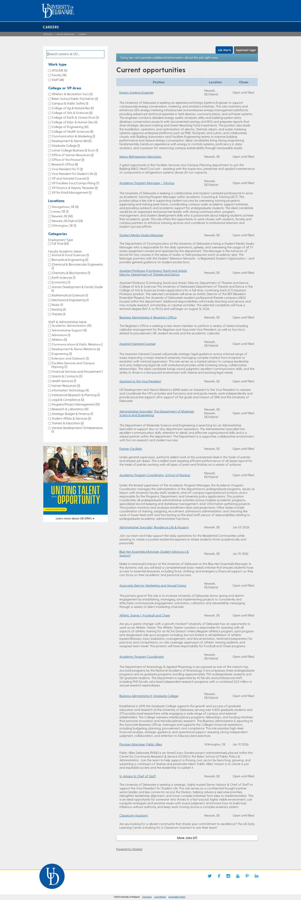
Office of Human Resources (73, 155)
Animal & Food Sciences (70, 255)
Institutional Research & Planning (76, 395)
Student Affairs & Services (71, 418)
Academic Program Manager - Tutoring (146, 183)
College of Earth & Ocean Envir (75, 117)
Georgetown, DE (65, 206)
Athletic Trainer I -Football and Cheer (144, 615)
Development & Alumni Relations (76, 349)
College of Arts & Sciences (72, 113)
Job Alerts (224, 50)
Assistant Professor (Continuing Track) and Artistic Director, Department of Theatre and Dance (153, 272)
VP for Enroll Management (71, 192)
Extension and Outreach (70, 358)
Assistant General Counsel (137, 343)
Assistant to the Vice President (140, 381)
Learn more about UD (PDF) (75, 518)
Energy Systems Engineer (136, 92)
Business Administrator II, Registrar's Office (148, 317)
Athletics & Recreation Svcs (72, 94)
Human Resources (65, 34)
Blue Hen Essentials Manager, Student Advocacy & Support (154, 553)
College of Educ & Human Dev (74, 122)
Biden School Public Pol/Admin (75, 98)
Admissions (61, 335)
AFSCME (59, 70)
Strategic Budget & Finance (72, 413)
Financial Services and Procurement (78, 371)
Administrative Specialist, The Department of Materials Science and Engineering (156, 413)
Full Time (60, 243)
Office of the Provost (68, 159)
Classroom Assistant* (134, 815)
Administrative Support (69, 330)
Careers (51, 27)
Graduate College (66, 145)
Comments (147, 897)
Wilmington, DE (64, 225)
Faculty (59, 75)
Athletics (59, 339)
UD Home (47, 34)
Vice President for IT (67, 169)
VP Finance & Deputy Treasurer (75, 188)
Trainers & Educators (68, 423)
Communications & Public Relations (78, 344)
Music (57, 304)
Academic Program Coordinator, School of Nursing (154, 475)
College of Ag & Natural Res (73, 108)
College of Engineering (70, 127)
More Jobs (187, 838)
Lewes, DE (60, 211)
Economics (61, 282)
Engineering (62, 353)
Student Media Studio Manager (141, 235)
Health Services (64, 381)
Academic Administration (71, 325)
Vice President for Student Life (74, 173)
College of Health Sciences (72, 131)
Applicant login (246, 50)
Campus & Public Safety (70, 103)
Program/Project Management (76, 404)
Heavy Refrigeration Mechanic (140, 156)
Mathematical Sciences (70, 295)
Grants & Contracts (67, 376)
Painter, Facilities (130, 448)
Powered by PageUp (129, 849)
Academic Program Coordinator (141, 656)
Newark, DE (62, 216)
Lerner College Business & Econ (75, 150)
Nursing (59, 309)
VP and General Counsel (70, 178)
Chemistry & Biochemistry (71, 273)
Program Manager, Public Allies (140, 744)
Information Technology (70, 390)
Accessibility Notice (177, 897)
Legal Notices (160, 897)
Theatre (58, 314)
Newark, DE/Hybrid (67, 221)
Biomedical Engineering (70, 259)
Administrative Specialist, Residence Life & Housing (154, 527)
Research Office (65, 164)
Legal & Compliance (68, 399)
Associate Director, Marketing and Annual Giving (152, 585)
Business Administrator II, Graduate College (148, 696)
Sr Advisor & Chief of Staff (137, 776)
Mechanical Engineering (70, 300)
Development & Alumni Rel (71, 141)
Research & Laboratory (70, 409)
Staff (58, 79)
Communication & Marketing (73, 136)
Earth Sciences (63, 277)
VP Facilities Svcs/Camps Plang (75, 183)
